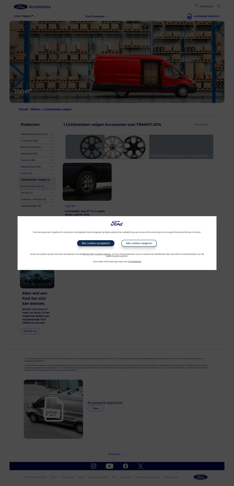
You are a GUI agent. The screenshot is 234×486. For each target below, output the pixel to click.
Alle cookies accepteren (96, 243)
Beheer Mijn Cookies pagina (96, 254)
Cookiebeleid (134, 262)
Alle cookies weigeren (139, 243)
